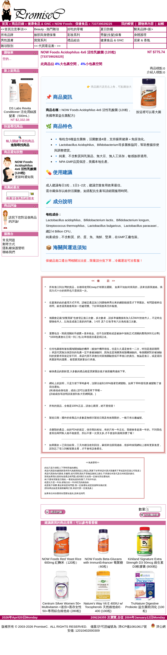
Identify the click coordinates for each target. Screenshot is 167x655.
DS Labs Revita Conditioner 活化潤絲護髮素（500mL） (20, 111)
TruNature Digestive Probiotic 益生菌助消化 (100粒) (144, 607)
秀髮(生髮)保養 (110, 35)
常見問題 (9, 240)
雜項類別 (7, 46)
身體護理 (140, 35)
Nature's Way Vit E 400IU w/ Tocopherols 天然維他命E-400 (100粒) (103, 607)
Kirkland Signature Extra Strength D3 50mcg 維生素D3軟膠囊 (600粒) (144, 562)
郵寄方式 (9, 244)
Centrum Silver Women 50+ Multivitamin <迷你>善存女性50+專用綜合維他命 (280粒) (62, 607)
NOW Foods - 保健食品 (71, 23)
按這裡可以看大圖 (148, 110)
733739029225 (101, 23)
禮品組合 (73, 40)
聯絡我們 (9, 252)
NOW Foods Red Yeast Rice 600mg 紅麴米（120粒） (61, 560)
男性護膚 (7, 40)
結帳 (161, 23)
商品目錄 (18, 23)
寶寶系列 (40, 40)
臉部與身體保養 (45, 35)
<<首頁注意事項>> (14, 29)
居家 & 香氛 (142, 40)
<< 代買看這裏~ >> (47, 46)
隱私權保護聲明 (13, 248)
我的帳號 (127, 23)
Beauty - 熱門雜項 (46, 29)
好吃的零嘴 (75, 29)
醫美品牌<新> (143, 29)
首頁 (5, 23)
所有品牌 (7, 35)
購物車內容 (146, 23)
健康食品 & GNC (39, 23)
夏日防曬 (106, 29)
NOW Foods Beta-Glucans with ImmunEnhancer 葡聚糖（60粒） (103, 562)
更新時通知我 (25, 169)
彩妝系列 (73, 35)
